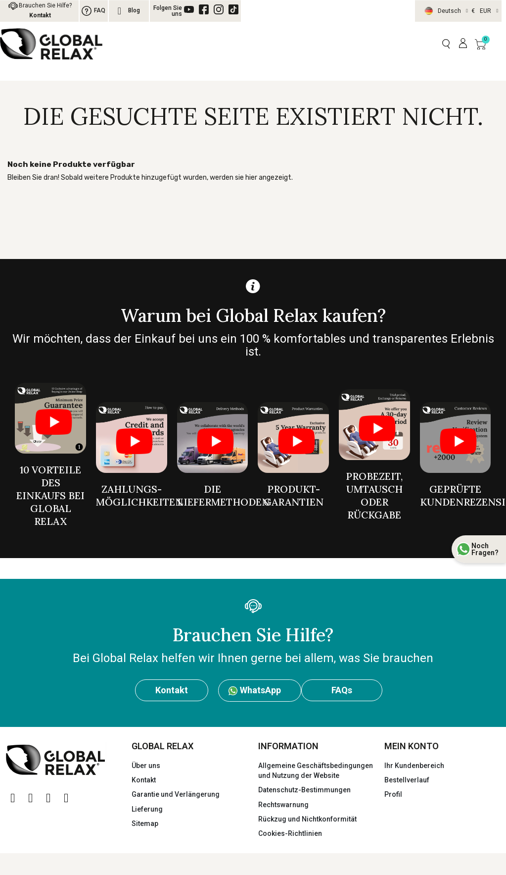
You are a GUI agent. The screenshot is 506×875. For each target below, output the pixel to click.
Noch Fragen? (485, 549)
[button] (446, 44)
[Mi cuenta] (463, 43)
